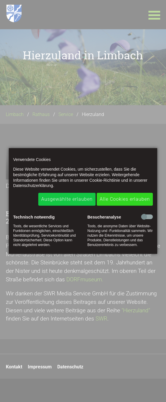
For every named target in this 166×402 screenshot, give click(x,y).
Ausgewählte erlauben (67, 199)
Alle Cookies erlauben (125, 199)
